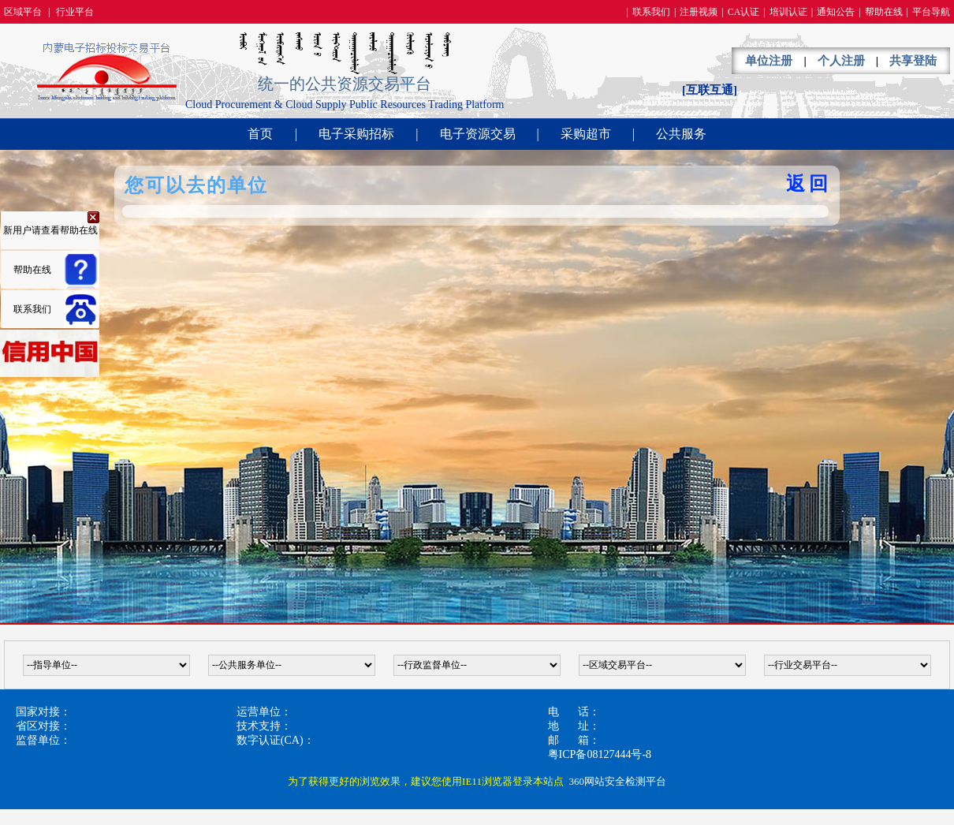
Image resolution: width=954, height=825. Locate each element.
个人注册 (841, 60)
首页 (260, 133)
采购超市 (586, 133)
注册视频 (698, 11)
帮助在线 (884, 11)
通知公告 (836, 11)
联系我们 (651, 11)
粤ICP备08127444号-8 (599, 754)
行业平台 (75, 11)
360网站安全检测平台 (617, 781)
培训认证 (788, 11)
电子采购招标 (356, 133)
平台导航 (931, 11)
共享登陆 (913, 60)
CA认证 (744, 11)
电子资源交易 (478, 133)
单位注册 (768, 60)
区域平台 (23, 11)
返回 (809, 184)
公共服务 (681, 133)
